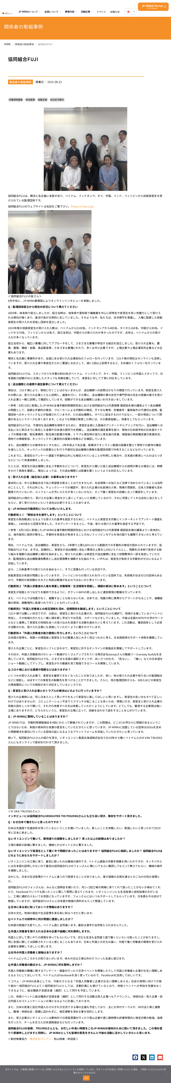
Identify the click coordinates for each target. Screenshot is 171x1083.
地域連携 (30, 99)
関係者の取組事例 (24, 44)
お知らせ (115, 11)
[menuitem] (130, 11)
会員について (51, 11)
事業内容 (69, 11)
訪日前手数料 (57, 99)
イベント (101, 11)
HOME (7, 44)
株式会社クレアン (40, 1039)
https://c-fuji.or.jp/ (82, 206)
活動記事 (85, 11)
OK (86, 1078)
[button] (135, 1057)
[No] (166, 1074)
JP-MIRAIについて (28, 11)
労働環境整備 (15, 99)
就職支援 (42, 99)
